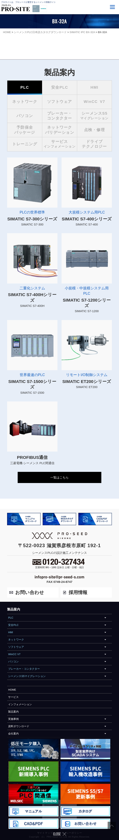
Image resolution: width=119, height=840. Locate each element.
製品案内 (13, 711)
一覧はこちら (59, 477)
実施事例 (13, 718)
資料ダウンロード (18, 726)
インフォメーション (20, 704)
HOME (12, 689)
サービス (13, 697)
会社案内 (13, 733)
